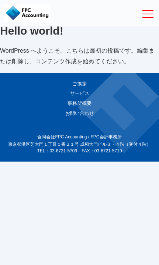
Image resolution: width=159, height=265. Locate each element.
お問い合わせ (79, 113)
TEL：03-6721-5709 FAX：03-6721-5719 (79, 150)
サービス (79, 93)
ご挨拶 (79, 83)
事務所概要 (79, 103)
